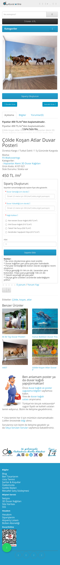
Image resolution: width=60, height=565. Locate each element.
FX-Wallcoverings (11, 157)
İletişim (6, 498)
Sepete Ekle (30, 252)
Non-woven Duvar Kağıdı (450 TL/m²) (21, 220)
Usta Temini (8, 479)
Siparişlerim (8, 517)
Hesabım (7, 514)
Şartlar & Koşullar (11, 482)
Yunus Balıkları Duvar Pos (45, 336)
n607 (4, 367)
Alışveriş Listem (10, 520)
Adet (5, 239)
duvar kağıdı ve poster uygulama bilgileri (37, 389)
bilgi (23, 420)
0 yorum (21, 284)
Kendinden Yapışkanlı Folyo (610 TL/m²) (22, 232)
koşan (22, 299)
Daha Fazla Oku (30, 129)
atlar (29, 299)
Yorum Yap (33, 284)
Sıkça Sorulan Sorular (16, 427)
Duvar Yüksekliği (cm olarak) (18, 203)
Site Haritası (8, 504)
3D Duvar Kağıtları (11, 501)
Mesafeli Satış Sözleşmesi (15, 490)
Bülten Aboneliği (11, 523)
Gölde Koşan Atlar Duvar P (44, 368)
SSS (4, 506)
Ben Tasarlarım (10, 476)
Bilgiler (22, 115)
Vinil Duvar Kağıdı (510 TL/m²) (18, 224)
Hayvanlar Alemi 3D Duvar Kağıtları (22, 163)
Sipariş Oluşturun (30, 96)
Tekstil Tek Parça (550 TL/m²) (18, 228)
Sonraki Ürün (50, 104)
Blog (4, 473)
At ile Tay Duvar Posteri (13, 336)
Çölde (15, 299)
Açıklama (9, 115)
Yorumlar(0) (37, 115)
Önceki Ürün (9, 104)
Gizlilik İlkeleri (9, 487)
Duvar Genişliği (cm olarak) (18, 192)
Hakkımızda (8, 485)
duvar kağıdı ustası (33, 398)
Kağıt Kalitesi (12, 215)
